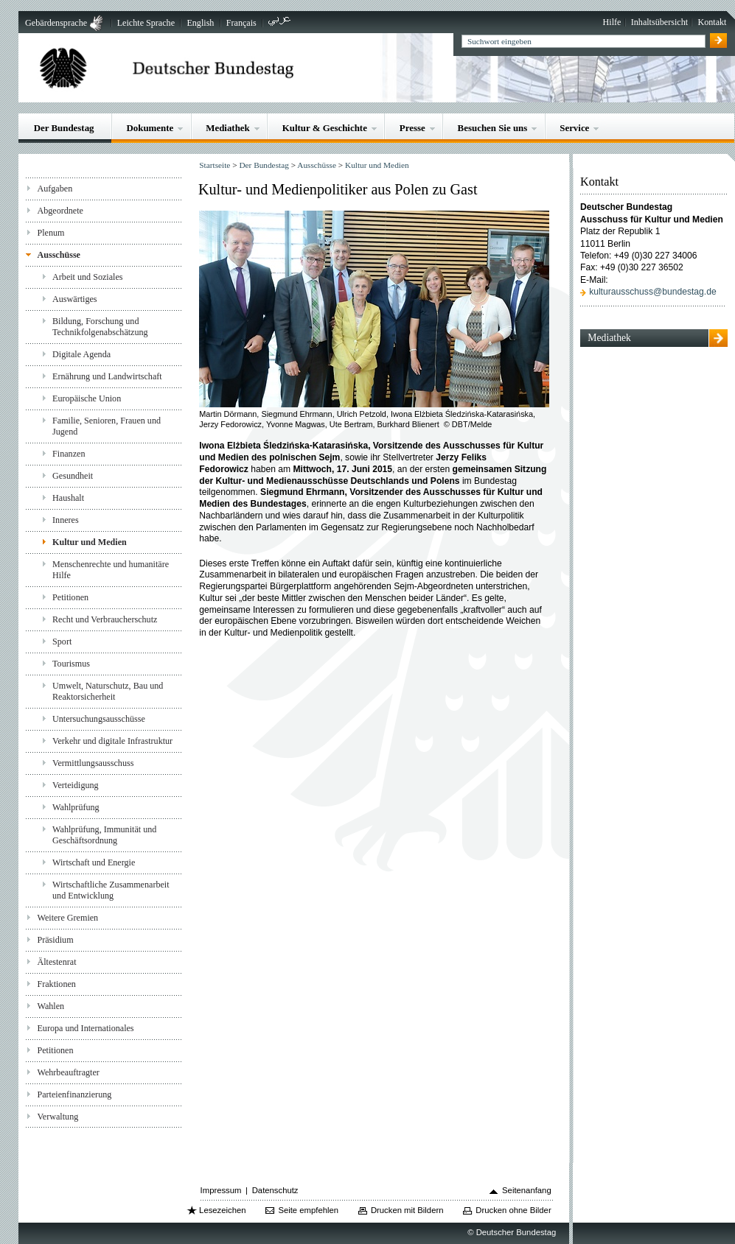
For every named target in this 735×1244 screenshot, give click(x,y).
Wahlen (50, 1006)
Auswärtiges (74, 299)
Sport (62, 641)
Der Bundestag (64, 127)
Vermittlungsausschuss (92, 763)
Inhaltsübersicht (659, 22)
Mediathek (228, 127)
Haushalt (68, 498)
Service (574, 127)
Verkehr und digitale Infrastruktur (112, 741)
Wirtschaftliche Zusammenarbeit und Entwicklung (111, 890)
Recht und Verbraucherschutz (104, 619)
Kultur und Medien (89, 542)
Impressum (221, 1190)
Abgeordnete (60, 210)
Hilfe (612, 22)
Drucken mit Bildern (407, 1210)
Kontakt (711, 22)
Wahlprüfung (76, 807)
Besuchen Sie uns (493, 127)
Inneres (65, 520)
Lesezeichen (222, 1210)
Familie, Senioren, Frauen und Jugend (106, 426)
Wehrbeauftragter (68, 1072)
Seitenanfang (526, 1190)
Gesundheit (72, 476)
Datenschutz (275, 1190)
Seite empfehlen (308, 1210)
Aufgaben (54, 188)
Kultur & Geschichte (324, 127)
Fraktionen (56, 984)
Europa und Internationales (85, 1028)
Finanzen (68, 454)
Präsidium (55, 940)
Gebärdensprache (56, 23)
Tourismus (71, 663)
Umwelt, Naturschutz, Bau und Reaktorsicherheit (107, 691)
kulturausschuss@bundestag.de (653, 292)
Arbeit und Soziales (87, 277)
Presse (412, 127)
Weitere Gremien (67, 918)
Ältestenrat (56, 962)
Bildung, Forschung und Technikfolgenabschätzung (100, 326)
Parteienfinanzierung (74, 1094)
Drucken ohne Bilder (513, 1210)
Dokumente (149, 127)
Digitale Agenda (81, 354)
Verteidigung (75, 785)
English (200, 23)
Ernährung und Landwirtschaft (107, 376)
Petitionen (70, 597)
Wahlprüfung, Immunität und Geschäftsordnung (104, 835)
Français (241, 23)
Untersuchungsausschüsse (98, 719)
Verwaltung (57, 1116)
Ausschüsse (58, 255)
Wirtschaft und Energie (93, 862)
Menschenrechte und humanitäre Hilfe (110, 569)
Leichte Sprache (146, 23)
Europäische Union (86, 398)
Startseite (214, 165)
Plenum (50, 233)
